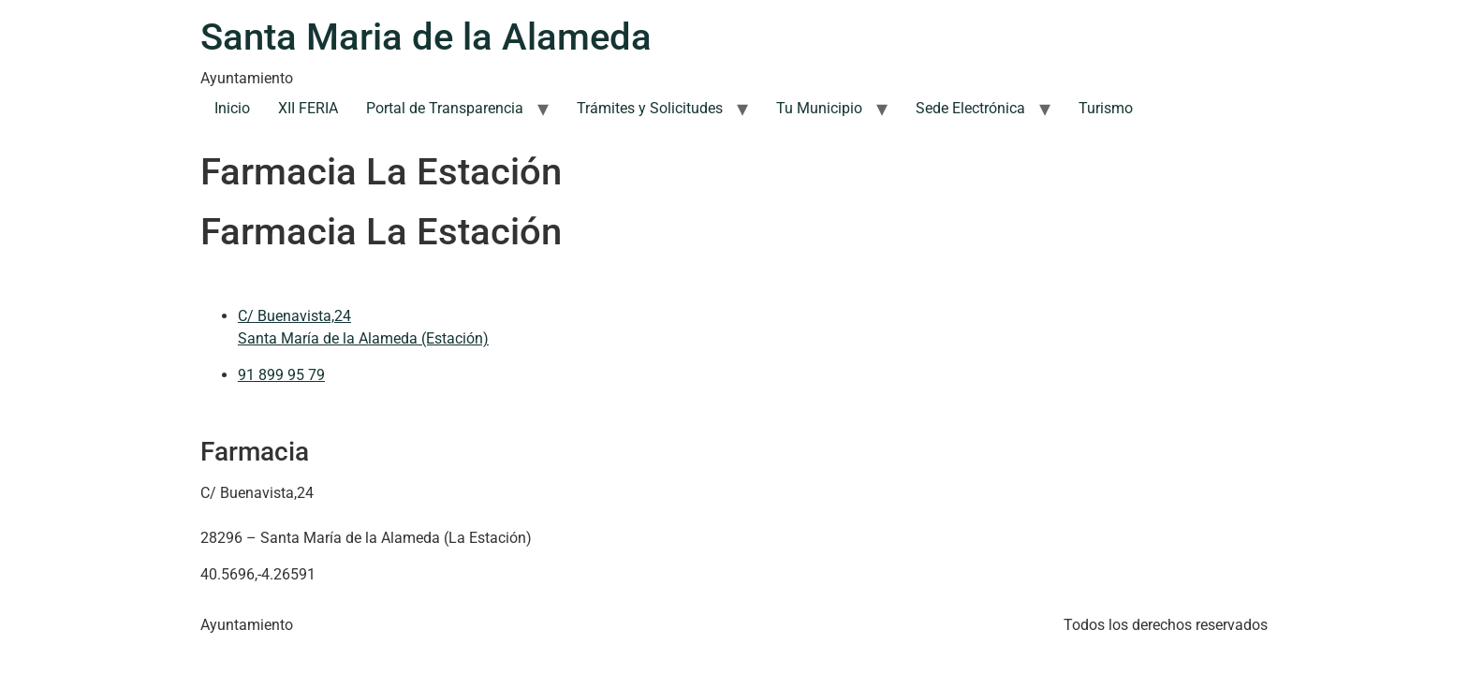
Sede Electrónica (970, 108)
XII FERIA (308, 108)
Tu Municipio (819, 108)
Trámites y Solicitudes (650, 108)
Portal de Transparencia (444, 108)
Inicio (232, 108)
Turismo (1106, 108)
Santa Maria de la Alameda (426, 37)
